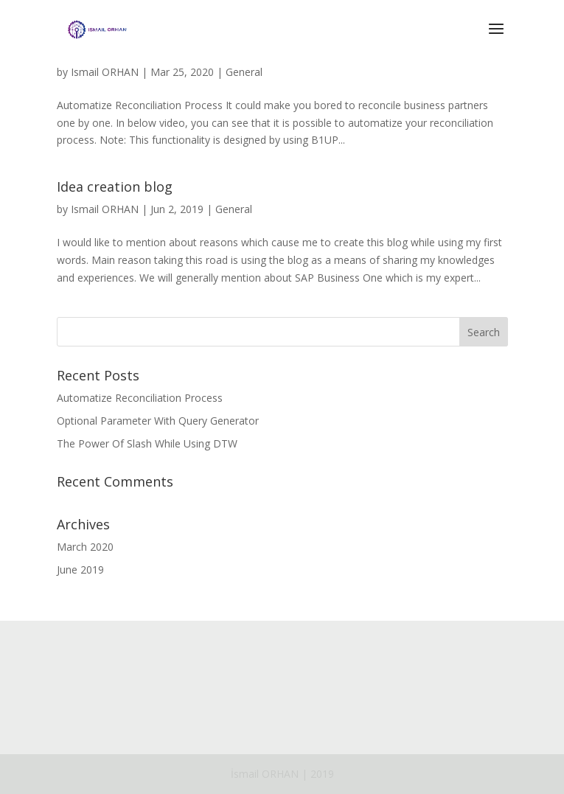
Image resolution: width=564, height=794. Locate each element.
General (244, 72)
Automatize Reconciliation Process (140, 398)
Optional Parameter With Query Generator (158, 421)
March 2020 (85, 547)
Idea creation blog (115, 186)
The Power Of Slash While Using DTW (147, 443)
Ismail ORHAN (105, 72)
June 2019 (80, 570)
